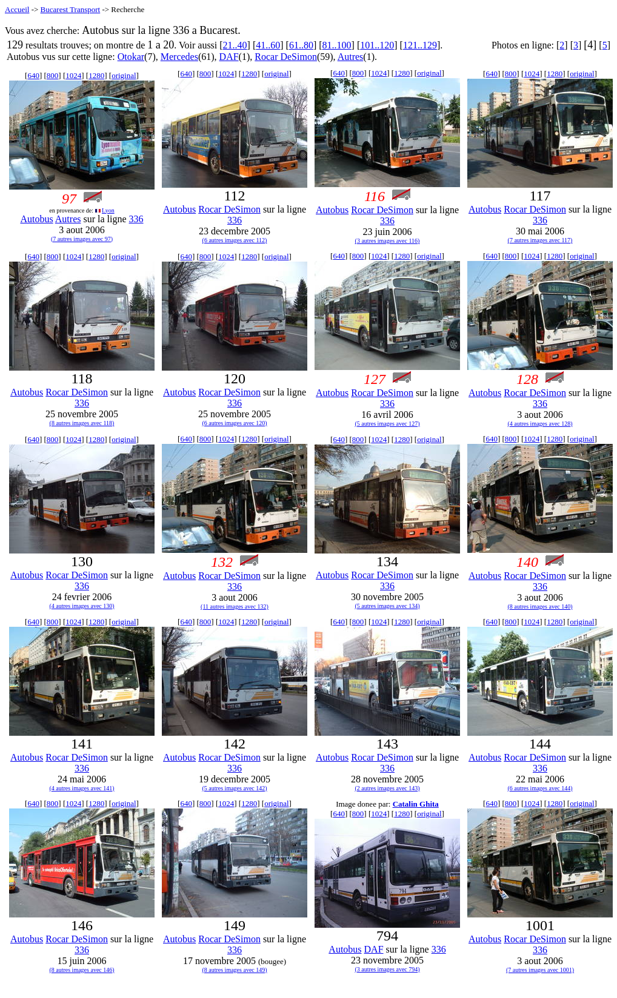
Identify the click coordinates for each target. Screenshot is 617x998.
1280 (96, 75)
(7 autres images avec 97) (82, 239)
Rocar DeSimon (286, 56)
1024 (73, 75)
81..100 (337, 45)
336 (136, 219)
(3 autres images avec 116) (387, 240)
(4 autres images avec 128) (539, 423)
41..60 (268, 45)
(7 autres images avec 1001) (540, 970)
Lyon (108, 210)
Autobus (36, 219)
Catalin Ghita (416, 803)
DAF (229, 56)
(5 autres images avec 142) (234, 788)
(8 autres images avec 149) (234, 970)
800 (53, 75)
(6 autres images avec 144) (539, 788)
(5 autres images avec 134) (387, 606)
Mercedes (179, 56)
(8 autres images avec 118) (82, 423)
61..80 (301, 45)
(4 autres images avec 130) (81, 606)
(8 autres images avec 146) (81, 970)
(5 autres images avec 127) (387, 423)
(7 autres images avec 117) (540, 240)
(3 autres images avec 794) (387, 969)
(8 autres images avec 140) (539, 606)
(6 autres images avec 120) (234, 423)
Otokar (131, 56)
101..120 (377, 45)
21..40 (235, 45)
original (124, 75)
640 (33, 75)
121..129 (420, 45)
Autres (351, 56)
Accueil (17, 9)
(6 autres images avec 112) (234, 240)
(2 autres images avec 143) (387, 788)
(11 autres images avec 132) (234, 606)
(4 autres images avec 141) (81, 788)
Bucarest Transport (71, 9)
